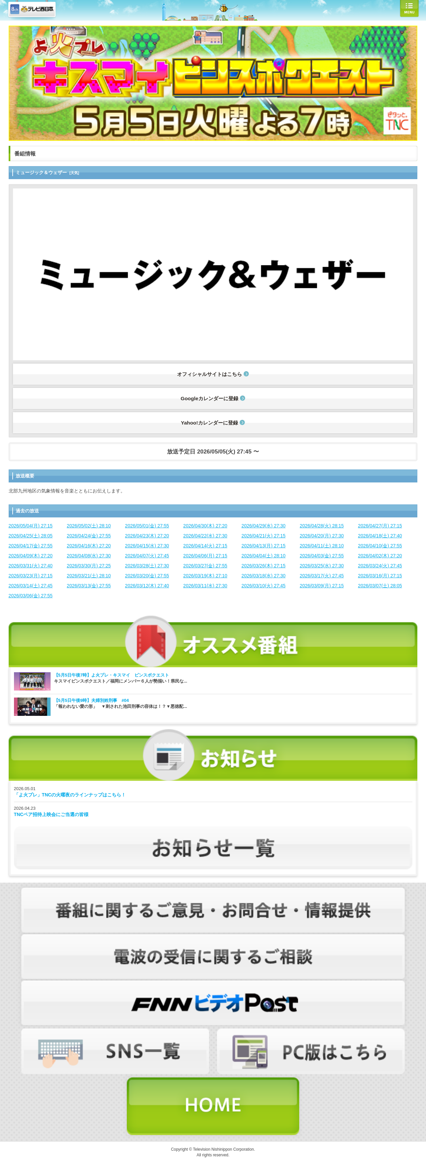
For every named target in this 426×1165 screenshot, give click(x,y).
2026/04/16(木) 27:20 (89, 545)
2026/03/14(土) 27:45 (31, 585)
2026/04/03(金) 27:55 (322, 555)
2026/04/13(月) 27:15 (264, 545)
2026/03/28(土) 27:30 (147, 565)
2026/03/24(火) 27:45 (380, 565)
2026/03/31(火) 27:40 (31, 565)
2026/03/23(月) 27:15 (31, 575)
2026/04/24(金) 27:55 (89, 535)
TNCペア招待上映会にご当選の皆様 (51, 814)
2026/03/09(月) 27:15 (322, 585)
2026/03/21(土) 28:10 (89, 575)
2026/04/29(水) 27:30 (264, 525)
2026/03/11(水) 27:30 (205, 585)
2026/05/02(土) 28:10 (89, 525)
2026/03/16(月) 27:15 (380, 575)
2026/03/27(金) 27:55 (205, 565)
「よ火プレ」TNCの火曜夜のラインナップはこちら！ (70, 794)
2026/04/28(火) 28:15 (322, 525)
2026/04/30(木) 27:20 (205, 525)
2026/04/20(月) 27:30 (322, 535)
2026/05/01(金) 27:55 (147, 525)
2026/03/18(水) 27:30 (264, 575)
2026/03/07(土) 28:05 (380, 585)
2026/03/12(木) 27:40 (147, 585)
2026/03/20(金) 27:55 (147, 575)
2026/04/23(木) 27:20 (147, 535)
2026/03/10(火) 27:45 (264, 585)
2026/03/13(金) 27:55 (89, 585)
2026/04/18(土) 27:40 (380, 535)
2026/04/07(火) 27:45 (147, 555)
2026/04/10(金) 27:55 (380, 545)
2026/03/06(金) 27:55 (31, 595)
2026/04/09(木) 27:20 (31, 555)
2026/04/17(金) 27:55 (31, 545)
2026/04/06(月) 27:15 (205, 555)
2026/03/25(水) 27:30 (322, 565)
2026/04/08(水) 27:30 (89, 555)
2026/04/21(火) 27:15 (264, 535)
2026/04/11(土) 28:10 (322, 545)
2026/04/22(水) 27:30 (205, 535)
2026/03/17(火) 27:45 (322, 575)
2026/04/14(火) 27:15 (205, 545)
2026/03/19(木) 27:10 (205, 575)
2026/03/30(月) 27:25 (89, 565)
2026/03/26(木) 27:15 (264, 565)
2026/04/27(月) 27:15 (380, 525)
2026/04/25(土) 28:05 (31, 535)
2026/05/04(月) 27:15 (31, 525)
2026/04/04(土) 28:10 (264, 555)
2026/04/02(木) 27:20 (380, 555)
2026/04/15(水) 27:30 (147, 545)
